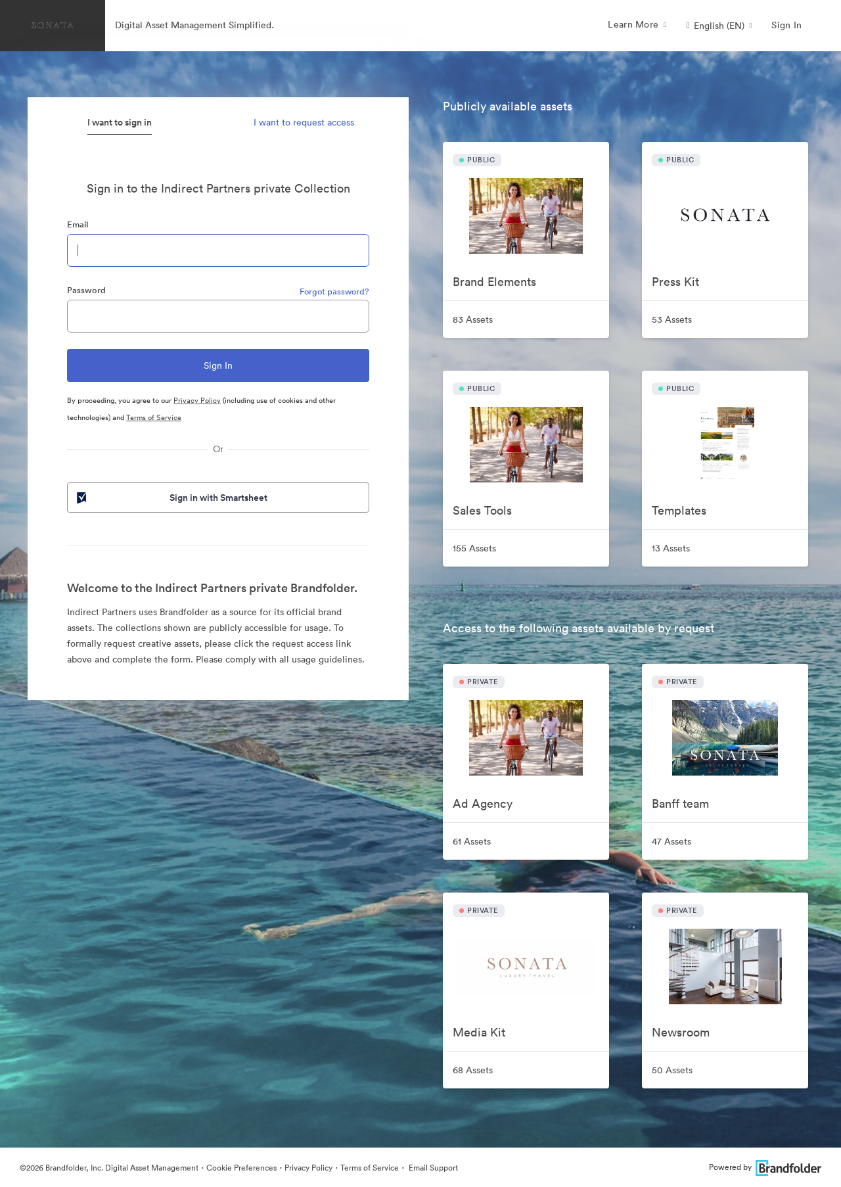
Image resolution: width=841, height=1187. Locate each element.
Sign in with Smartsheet (170, 497)
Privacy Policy (197, 400)
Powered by (765, 1167)
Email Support (432, 1167)
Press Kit (675, 281)
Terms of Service (153, 417)
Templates (679, 510)
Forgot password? (334, 291)
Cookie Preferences (241, 1167)
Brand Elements (494, 281)
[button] (718, 25)
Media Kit (479, 1032)
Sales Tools (482, 510)
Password (86, 290)
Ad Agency (482, 803)
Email (77, 224)
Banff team (680, 803)
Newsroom (681, 1032)
